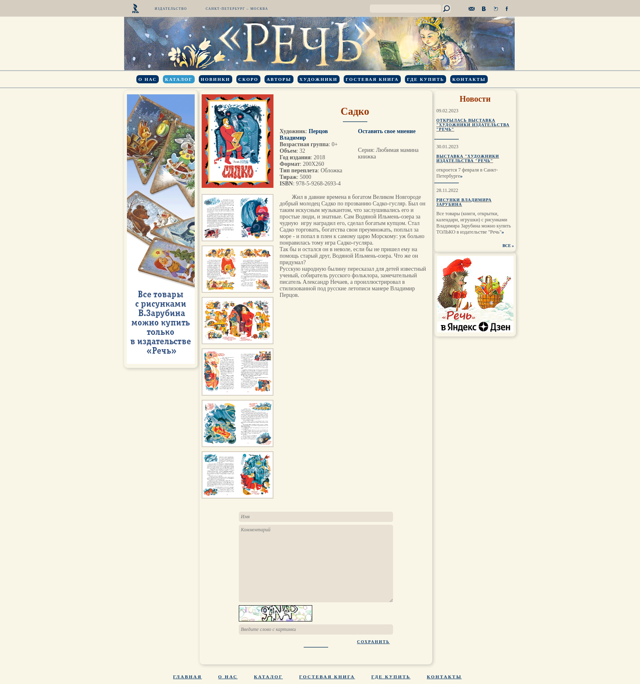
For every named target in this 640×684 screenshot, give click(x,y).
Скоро (248, 79)
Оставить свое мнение (387, 131)
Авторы (279, 79)
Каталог (178, 79)
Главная (187, 676)
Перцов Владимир (304, 134)
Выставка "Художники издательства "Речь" (467, 158)
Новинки (215, 79)
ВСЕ (506, 245)
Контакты (469, 79)
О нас (147, 79)
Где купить (425, 79)
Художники (319, 79)
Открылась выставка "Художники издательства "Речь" (472, 124)
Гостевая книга (372, 79)
